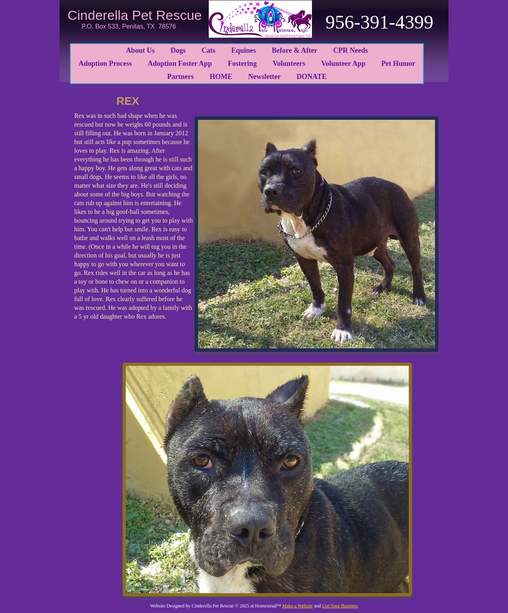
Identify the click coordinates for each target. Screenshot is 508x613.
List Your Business (340, 606)
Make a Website (297, 606)
